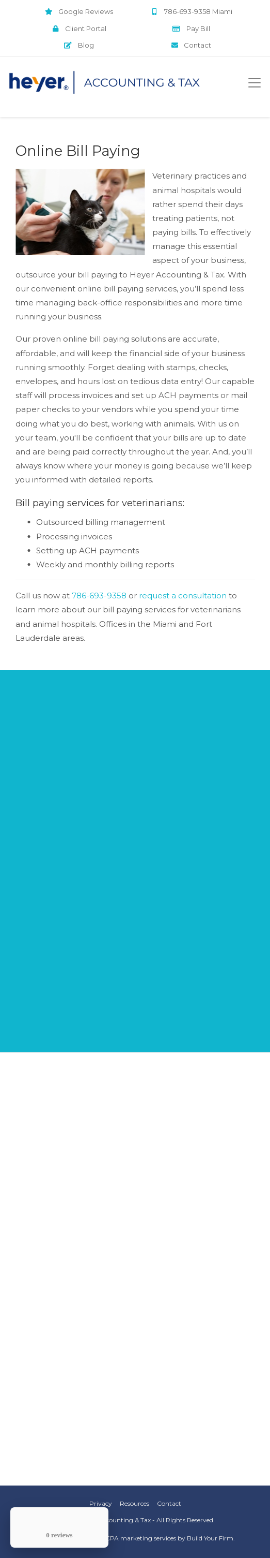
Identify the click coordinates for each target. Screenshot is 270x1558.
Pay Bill (191, 28)
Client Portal (78, 28)
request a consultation (183, 595)
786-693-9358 (99, 595)
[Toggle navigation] (254, 83)
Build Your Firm (210, 1538)
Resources (134, 1503)
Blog (79, 45)
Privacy (100, 1503)
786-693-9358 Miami (191, 11)
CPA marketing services (140, 1538)
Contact (191, 45)
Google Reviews (79, 11)
